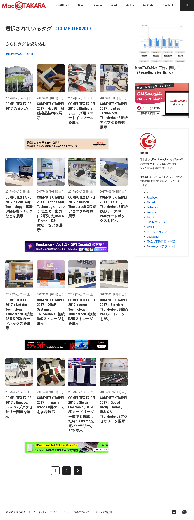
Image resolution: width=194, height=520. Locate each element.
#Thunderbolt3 (14, 54)
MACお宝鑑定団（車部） (162, 241)
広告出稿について (78, 512)
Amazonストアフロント (161, 246)
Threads (151, 202)
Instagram (152, 207)
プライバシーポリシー (46, 512)
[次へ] (78, 470)
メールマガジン (157, 232)
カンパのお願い (105, 512)
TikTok (150, 217)
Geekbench (153, 236)
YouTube (152, 212)
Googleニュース (156, 222)
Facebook (152, 197)
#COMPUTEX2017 (73, 29)
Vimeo (150, 227)
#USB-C (30, 54)
